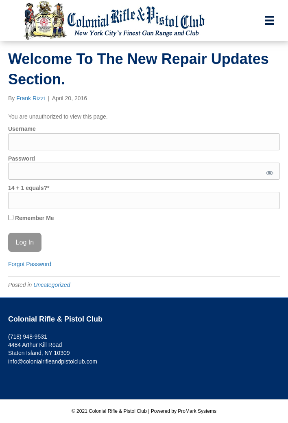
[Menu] (270, 20)
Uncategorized (51, 285)
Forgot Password (29, 264)
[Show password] (268, 171)
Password (21, 158)
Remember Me (31, 218)
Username (22, 129)
